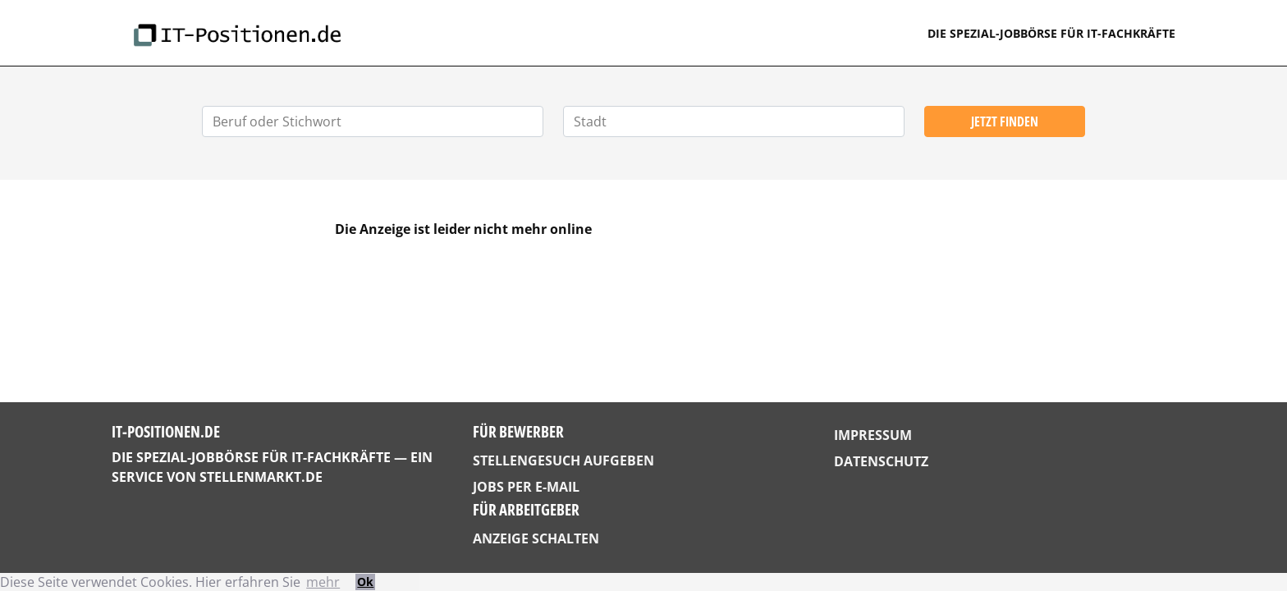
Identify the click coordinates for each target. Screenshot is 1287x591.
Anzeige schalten (536, 538)
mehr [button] (323, 582)
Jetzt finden (1004, 121)
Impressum (873, 435)
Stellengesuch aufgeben (563, 460)
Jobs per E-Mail (526, 487)
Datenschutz (881, 461)
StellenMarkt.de (261, 477)
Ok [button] (365, 581)
